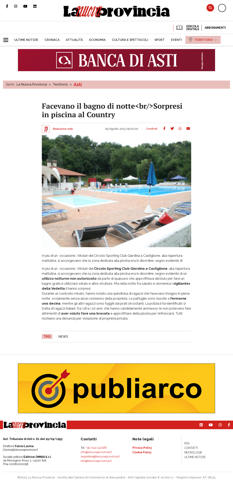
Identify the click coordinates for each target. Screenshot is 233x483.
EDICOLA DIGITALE (187, 28)
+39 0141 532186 (96, 447)
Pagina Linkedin (37, 6)
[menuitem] (26, 40)
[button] (7, 38)
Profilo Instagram (18, 6)
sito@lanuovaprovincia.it (96, 460)
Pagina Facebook (10, 6)
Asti (78, 84)
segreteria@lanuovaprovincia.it (100, 456)
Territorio (60, 84)
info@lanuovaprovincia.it (96, 452)
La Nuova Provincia (32, 84)
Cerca (210, 7)
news (63, 336)
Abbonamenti (215, 27)
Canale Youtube (28, 6)
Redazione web (63, 129)
